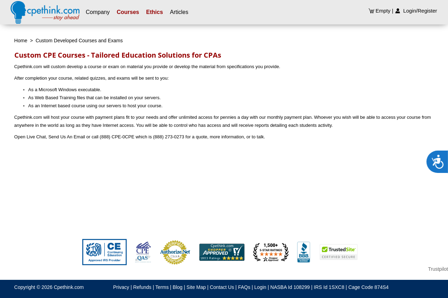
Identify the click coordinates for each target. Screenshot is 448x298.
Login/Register (416, 11)
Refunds (142, 287)
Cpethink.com (69, 287)
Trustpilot (438, 269)
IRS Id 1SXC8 (329, 287)
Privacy (121, 287)
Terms (162, 287)
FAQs (244, 287)
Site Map (196, 287)
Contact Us (222, 287)
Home (20, 40)
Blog (177, 287)
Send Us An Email (66, 136)
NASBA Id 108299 (290, 287)
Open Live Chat (30, 136)
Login (260, 287)
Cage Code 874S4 (368, 287)
